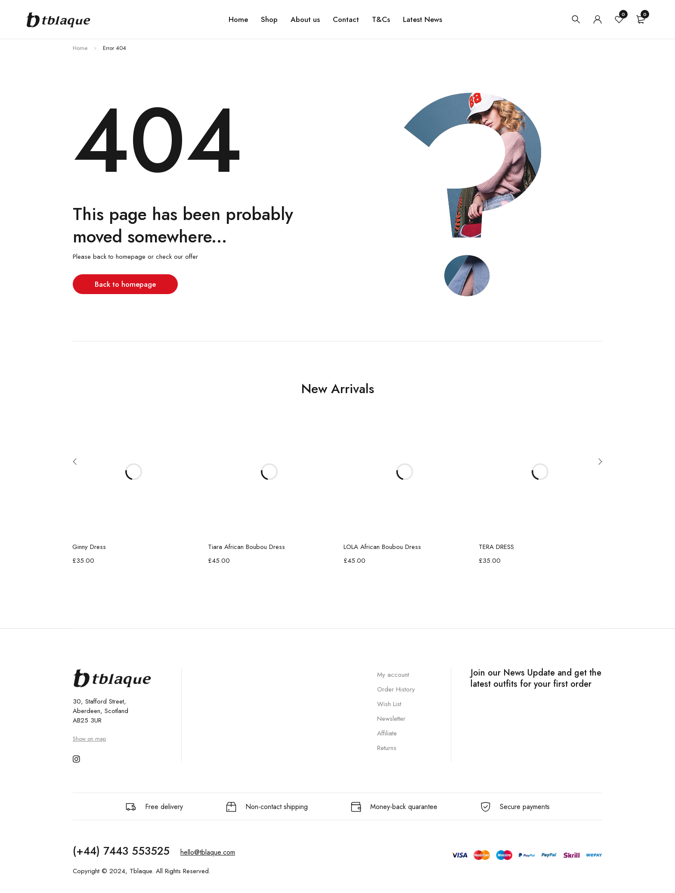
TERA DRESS (496, 547)
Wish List (389, 704)
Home (80, 48)
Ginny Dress (89, 547)
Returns (386, 748)
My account (393, 674)
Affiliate (387, 733)
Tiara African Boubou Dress (246, 547)
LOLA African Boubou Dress (382, 547)
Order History (396, 689)
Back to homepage (126, 284)
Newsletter (391, 718)
